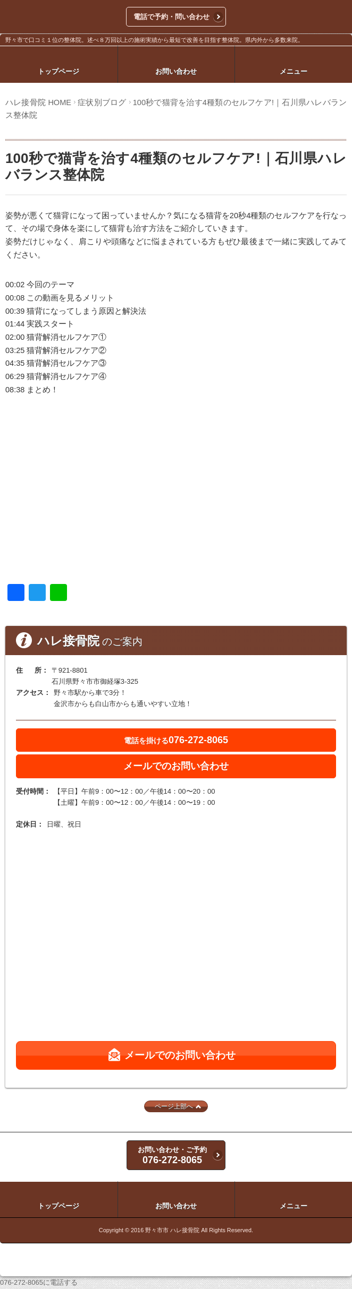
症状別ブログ (102, 102)
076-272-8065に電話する (39, 1282)
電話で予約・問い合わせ (171, 17)
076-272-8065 (176, 740)
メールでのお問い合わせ (176, 766)
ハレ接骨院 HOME (38, 102)
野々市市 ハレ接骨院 (172, 1230)
